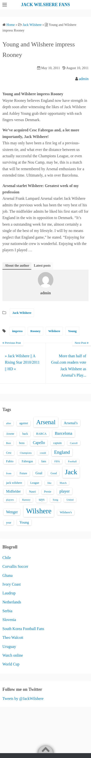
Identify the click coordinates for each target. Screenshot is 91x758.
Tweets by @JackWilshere (22, 698)
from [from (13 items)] (8, 473)
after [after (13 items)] (8, 423)
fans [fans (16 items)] (43, 461)
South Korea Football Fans (23, 629)
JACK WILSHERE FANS (45, 4)
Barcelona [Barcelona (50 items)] (63, 433)
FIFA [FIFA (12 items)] (57, 461)
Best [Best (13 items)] (8, 443)
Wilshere (54, 331)
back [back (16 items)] (25, 433)
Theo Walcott (12, 637)
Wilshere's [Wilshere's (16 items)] (66, 512)
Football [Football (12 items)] (72, 461)
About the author (17, 265)
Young (72, 331)
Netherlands (11, 602)
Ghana (7, 575)
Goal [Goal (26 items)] (38, 473)
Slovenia (9, 620)
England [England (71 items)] (62, 452)
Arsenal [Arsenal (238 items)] (46, 422)
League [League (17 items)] (34, 482)
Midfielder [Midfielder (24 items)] (13, 491)
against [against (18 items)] (23, 423)
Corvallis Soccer (15, 566)
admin (84, 79)
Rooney (35, 331)
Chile (6, 558)
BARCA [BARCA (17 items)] (41, 433)
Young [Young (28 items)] (24, 522)
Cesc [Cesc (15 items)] (9, 452)
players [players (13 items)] (10, 499)
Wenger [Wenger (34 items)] (12, 512)
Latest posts (42, 265)
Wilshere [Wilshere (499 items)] (38, 511)
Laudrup (9, 593)
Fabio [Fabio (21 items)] (9, 461)
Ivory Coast (11, 584)
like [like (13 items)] (49, 482)
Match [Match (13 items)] (63, 482)
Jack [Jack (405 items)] (71, 472)
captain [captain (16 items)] (57, 443)
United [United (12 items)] (70, 499)
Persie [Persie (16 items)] (47, 491)
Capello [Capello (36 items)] (39, 443)
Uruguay (9, 646)
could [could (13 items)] (43, 452)
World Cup (10, 664)
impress (17, 331)
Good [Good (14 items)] (53, 473)
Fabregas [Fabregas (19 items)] (27, 461)
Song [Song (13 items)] (55, 499)
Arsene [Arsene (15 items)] (10, 433)
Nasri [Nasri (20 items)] (32, 491)
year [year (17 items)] (8, 522)
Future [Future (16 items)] (23, 473)
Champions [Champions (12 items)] (26, 453)
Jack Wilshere (21, 313)
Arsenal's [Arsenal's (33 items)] (71, 423)
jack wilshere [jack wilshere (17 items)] (14, 482)
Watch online (12, 655)
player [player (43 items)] (64, 491)
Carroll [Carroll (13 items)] (74, 443)
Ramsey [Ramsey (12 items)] (26, 499)
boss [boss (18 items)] (22, 443)
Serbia (7, 611)
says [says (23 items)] (41, 499)
